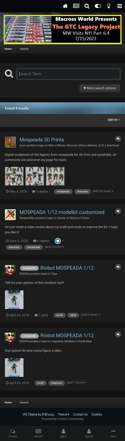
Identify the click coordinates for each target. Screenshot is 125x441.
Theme (63, 414)
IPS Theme (30, 414)
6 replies (41, 241)
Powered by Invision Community (63, 419)
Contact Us (80, 414)
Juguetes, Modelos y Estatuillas (71, 341)
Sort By (114, 120)
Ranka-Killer (27, 218)
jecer (23, 145)
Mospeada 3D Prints (42, 140)
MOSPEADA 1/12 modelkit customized (62, 212)
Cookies (96, 414)
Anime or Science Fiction (73, 218)
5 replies (40, 191)
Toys (54, 273)
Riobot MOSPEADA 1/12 (67, 268)
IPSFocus (48, 414)
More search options (99, 88)
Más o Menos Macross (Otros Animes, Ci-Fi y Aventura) (83, 145)
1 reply (41, 315)
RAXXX (24, 273)
